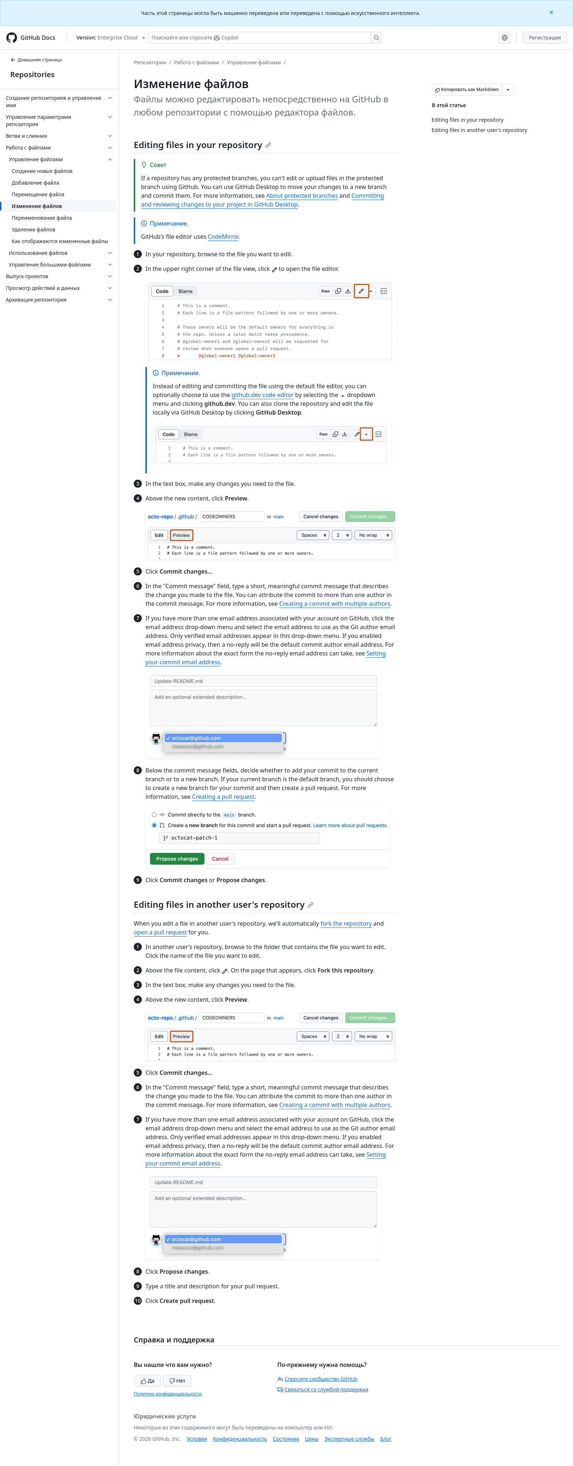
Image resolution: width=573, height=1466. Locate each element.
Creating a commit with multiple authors (334, 604)
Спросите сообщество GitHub (317, 1378)
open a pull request (160, 932)
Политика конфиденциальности (168, 1394)
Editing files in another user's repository (224, 904)
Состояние (286, 1438)
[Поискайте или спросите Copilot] (265, 38)
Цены (312, 1438)
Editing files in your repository (202, 145)
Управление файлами (254, 62)
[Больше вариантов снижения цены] (508, 89)
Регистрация (545, 37)
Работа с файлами (196, 62)
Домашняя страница (36, 60)
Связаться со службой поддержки (322, 1389)
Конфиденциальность (240, 1438)
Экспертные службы (350, 1438)
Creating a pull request (223, 797)
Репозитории (150, 62)
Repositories (32, 74)
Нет (177, 1380)
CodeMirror (223, 237)
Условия (197, 1438)
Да (148, 1380)
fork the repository (346, 923)
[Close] (552, 12)
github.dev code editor (263, 395)
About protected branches (302, 196)
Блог (385, 1438)
